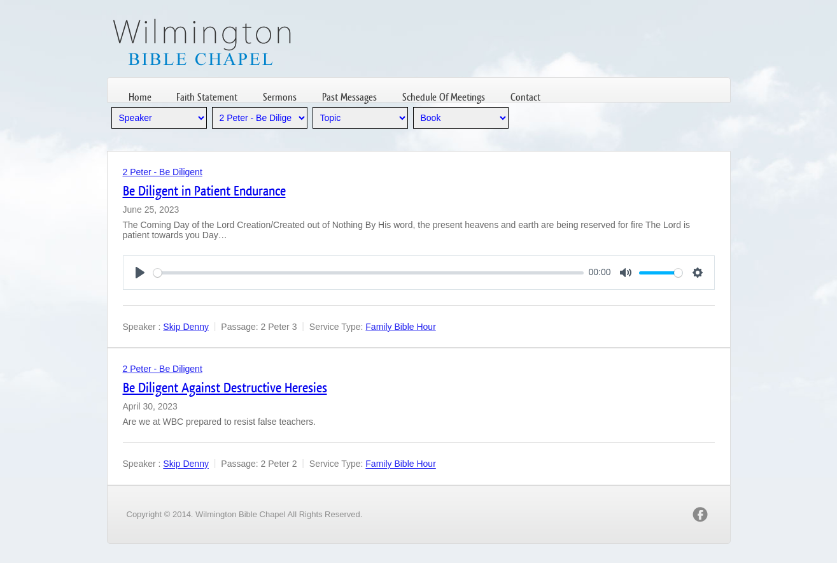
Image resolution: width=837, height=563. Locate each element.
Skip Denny (186, 327)
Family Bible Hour (400, 327)
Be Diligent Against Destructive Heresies (225, 387)
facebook (700, 514)
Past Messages (349, 97)
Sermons (280, 97)
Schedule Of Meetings (443, 97)
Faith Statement (206, 97)
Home (140, 97)
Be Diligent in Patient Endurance (204, 190)
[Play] (140, 272)
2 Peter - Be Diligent (162, 172)
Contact (525, 97)
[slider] (368, 273)
